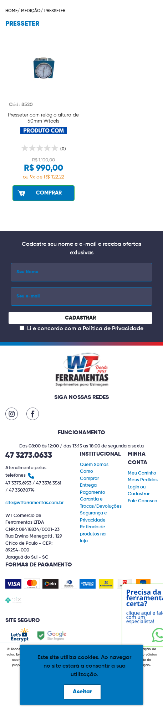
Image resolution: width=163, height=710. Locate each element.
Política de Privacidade (113, 329)
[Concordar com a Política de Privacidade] (22, 328)
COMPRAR (39, 193)
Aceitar (82, 692)
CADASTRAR (80, 318)
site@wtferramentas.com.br (34, 503)
